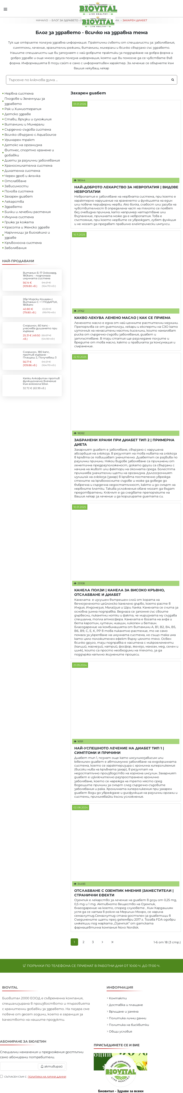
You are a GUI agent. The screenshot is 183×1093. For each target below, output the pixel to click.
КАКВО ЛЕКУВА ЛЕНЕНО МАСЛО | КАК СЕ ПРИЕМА (122, 318)
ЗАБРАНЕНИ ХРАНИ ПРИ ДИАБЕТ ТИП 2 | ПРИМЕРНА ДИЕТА (124, 442)
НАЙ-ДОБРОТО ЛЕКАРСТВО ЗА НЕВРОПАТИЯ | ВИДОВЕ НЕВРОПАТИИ (126, 189)
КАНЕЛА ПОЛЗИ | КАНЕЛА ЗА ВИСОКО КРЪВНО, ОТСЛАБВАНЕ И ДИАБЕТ (119, 592)
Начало (42, 20)
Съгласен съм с (33, 1076)
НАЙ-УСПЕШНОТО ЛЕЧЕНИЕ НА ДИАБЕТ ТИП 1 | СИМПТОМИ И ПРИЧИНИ (119, 750)
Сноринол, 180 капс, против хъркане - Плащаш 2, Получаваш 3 (40, 354)
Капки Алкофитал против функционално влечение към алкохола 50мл (41, 381)
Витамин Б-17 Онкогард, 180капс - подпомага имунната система (40, 275)
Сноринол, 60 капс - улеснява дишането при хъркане (40, 328)
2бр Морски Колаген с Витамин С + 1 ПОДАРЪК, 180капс (40, 302)
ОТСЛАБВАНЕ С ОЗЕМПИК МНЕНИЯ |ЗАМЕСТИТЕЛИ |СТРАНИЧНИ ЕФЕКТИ (124, 893)
